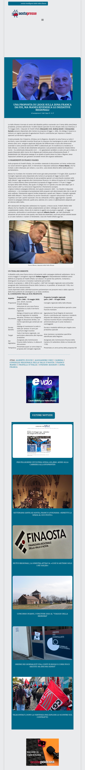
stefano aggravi (48, 365)
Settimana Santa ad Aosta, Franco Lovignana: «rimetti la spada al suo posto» (42, 514)
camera (59, 360)
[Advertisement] (42, 41)
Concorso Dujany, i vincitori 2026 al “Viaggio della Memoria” (42, 615)
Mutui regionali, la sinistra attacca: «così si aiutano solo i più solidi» (42, 564)
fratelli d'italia (28, 365)
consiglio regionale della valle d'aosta (32, 362)
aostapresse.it (37, 113)
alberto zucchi (24, 360)
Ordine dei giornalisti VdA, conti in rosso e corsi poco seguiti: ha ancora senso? (42, 665)
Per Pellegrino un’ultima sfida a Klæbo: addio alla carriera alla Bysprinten (42, 463)
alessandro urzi (44, 360)
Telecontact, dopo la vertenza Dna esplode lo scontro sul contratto (42, 716)
